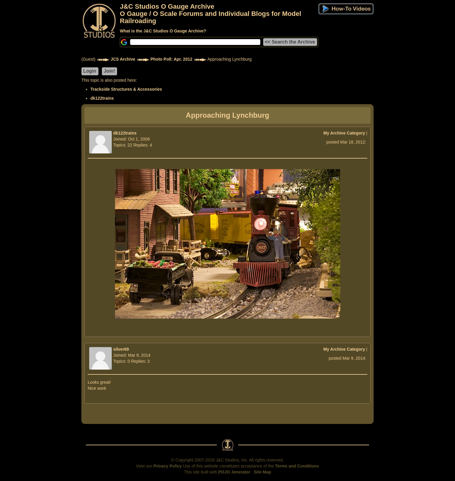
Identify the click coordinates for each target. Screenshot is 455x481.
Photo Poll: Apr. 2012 (171, 59)
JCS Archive (123, 59)
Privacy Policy (167, 466)
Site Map (262, 472)
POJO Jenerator (234, 472)
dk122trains (102, 98)
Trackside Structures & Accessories (126, 89)
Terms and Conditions (297, 466)
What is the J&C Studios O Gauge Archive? (163, 31)
